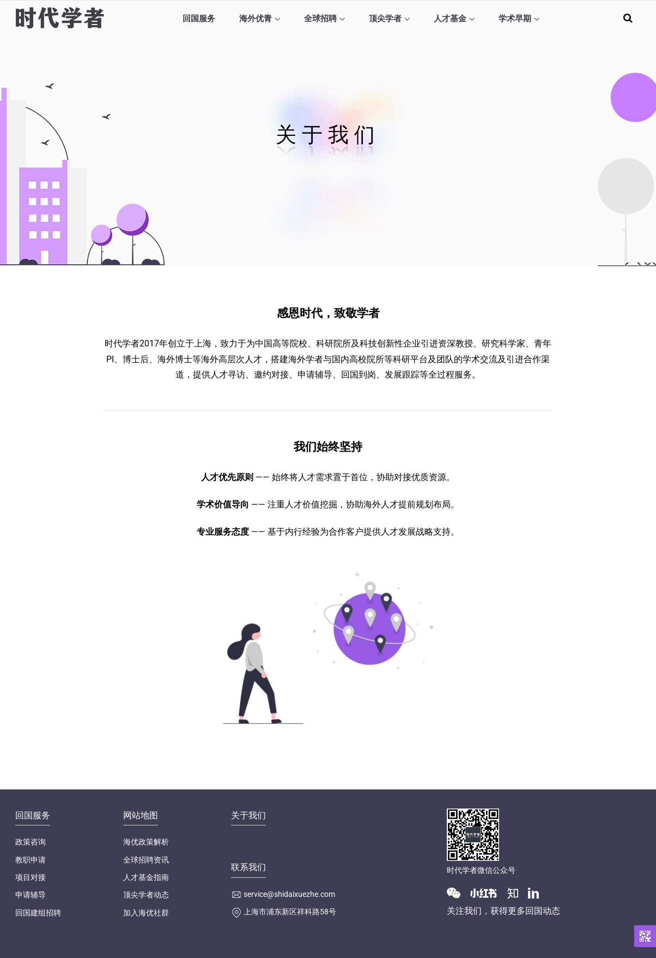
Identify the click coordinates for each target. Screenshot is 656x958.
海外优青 (255, 18)
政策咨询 (30, 841)
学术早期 (515, 18)
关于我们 (248, 815)
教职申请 (30, 859)
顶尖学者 (385, 18)
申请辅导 (30, 894)
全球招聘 (320, 18)
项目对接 (30, 877)
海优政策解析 (146, 841)
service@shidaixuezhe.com (289, 894)
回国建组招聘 (38, 912)
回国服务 (199, 18)
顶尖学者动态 (146, 894)
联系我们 (248, 867)
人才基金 (450, 18)
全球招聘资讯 (146, 859)
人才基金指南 (146, 877)
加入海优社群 (146, 912)
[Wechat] (458, 892)
